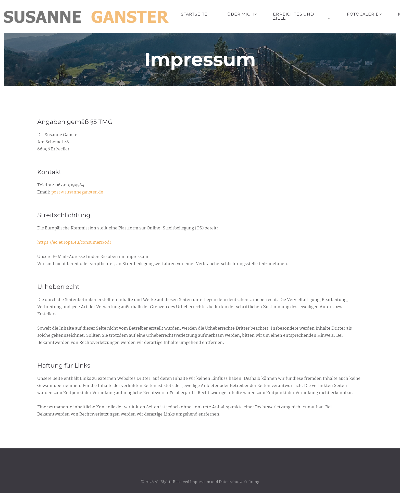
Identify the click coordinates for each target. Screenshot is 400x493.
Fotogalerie (363, 14)
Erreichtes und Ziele (293, 16)
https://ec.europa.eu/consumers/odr (74, 242)
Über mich (240, 14)
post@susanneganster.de (77, 192)
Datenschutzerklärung (239, 482)
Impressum (200, 482)
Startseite (194, 14)
